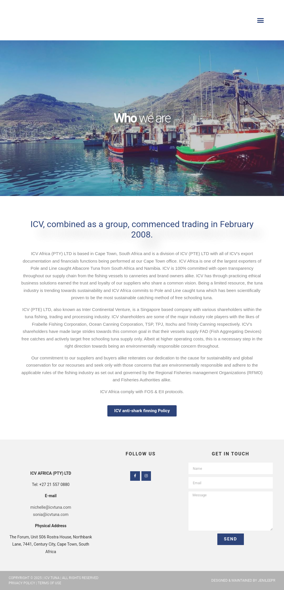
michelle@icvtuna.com (50, 507)
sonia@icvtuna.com (50, 514)
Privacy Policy (22, 583)
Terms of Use (49, 583)
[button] (260, 20)
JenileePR (266, 580)
